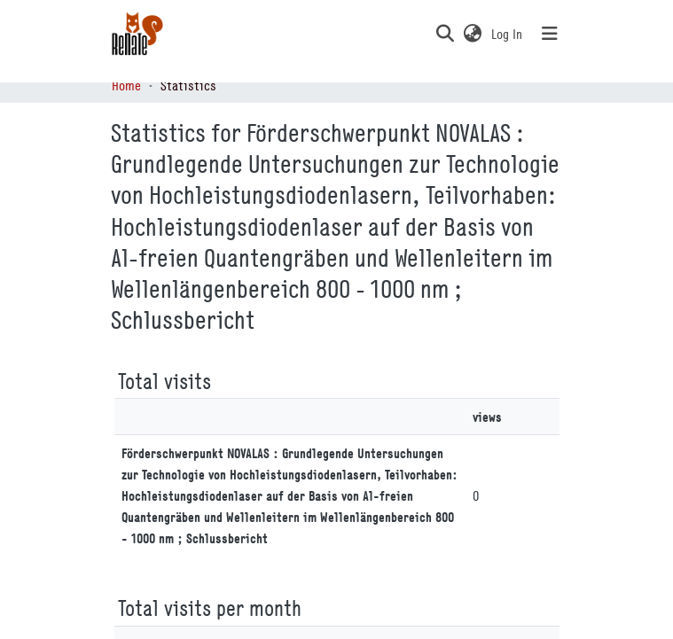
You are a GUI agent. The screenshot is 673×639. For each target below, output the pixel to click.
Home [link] (126, 85)
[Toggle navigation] (549, 34)
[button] (445, 33)
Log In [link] (507, 34)
